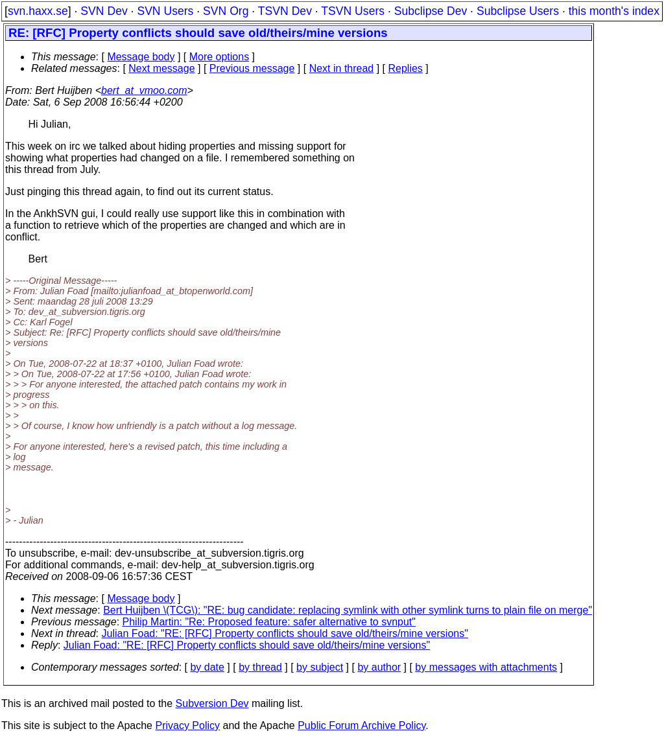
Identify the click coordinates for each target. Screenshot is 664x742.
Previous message (252, 68)
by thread (260, 667)
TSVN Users (353, 11)
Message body (140, 56)
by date (207, 667)
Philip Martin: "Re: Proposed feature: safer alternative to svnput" (269, 621)
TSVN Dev (285, 11)
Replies (405, 68)
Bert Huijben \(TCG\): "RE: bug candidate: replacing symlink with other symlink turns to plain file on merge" (347, 610)
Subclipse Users (518, 11)
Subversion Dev (212, 703)
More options (219, 56)
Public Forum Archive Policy (361, 725)
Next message (161, 68)
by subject (319, 667)
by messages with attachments (486, 667)
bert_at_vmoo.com (144, 90)
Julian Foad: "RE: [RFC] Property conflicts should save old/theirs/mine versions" (285, 633)
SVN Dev (103, 11)
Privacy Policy (187, 725)
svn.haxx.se (38, 11)
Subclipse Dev (430, 11)
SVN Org (225, 11)
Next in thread (341, 68)
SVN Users (165, 11)
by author (379, 667)
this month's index (614, 11)
